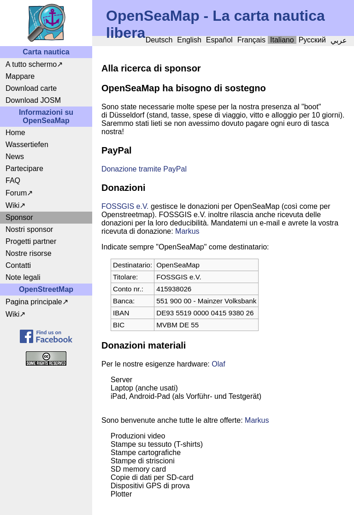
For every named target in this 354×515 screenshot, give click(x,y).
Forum (16, 193)
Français (251, 40)
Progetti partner (31, 241)
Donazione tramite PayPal (144, 169)
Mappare (20, 76)
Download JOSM (33, 100)
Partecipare (24, 168)
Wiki (12, 205)
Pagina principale (34, 302)
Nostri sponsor (29, 229)
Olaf (218, 364)
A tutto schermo (31, 64)
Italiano (282, 40)
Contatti (18, 265)
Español (219, 40)
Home (15, 132)
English (189, 40)
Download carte (31, 88)
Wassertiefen (27, 144)
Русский (312, 40)
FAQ (13, 180)
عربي (338, 40)
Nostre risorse (29, 253)
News (15, 156)
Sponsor (19, 217)
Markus (187, 231)
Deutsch (159, 40)
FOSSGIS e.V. (125, 206)
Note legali (23, 277)
